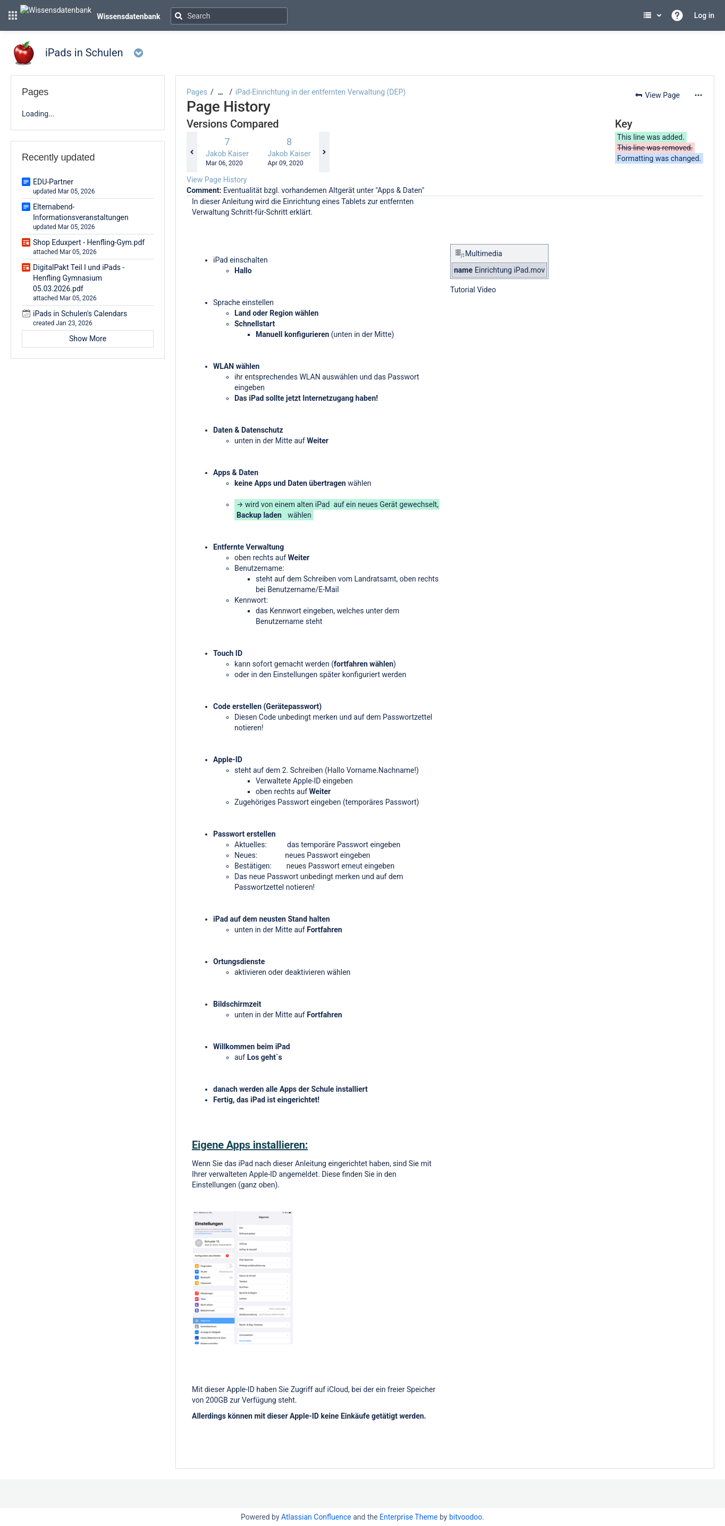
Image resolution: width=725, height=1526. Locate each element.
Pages (197, 92)
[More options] (698, 95)
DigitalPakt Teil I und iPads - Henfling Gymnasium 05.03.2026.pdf (78, 278)
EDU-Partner (53, 182)
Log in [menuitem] (704, 15)
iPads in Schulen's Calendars (80, 313)
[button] (12, 15)
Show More (87, 338)
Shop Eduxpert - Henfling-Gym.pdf (89, 242)
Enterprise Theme (408, 1517)
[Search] (229, 15)
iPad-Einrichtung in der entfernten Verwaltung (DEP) (320, 92)
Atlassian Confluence (316, 1517)
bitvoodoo (465, 1517)
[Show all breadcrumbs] (220, 92)
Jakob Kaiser (227, 153)
